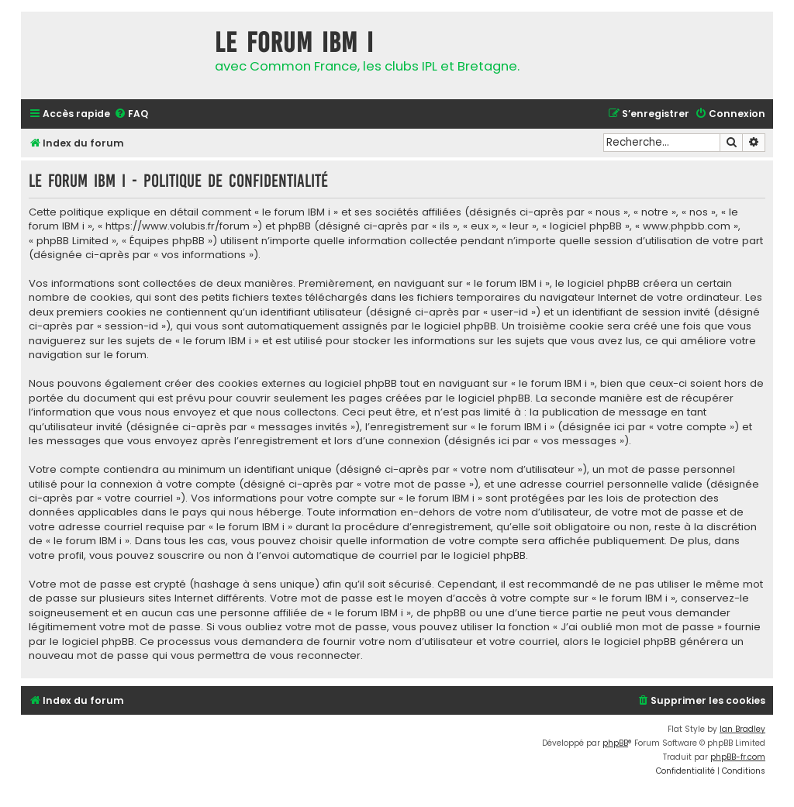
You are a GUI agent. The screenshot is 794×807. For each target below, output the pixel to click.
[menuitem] (131, 114)
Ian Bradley (742, 729)
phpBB (615, 743)
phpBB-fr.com (737, 757)
